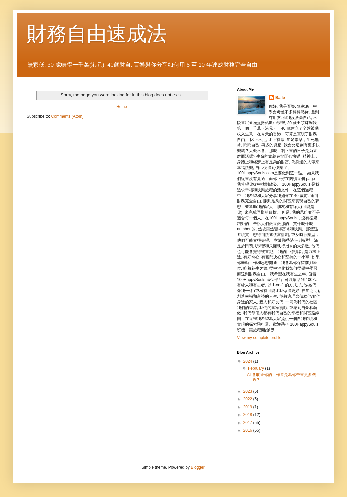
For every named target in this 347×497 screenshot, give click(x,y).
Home (121, 106)
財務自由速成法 (97, 34)
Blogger (197, 467)
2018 (248, 414)
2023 (248, 391)
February (256, 368)
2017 (248, 422)
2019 (248, 407)
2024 (248, 361)
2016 (248, 430)
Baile (280, 97)
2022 (248, 399)
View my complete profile (259, 337)
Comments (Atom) (67, 116)
